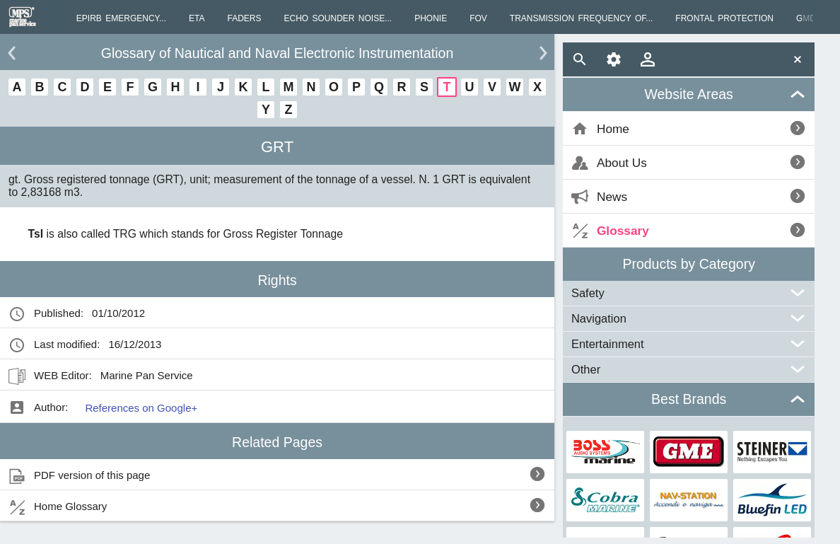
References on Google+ (141, 408)
